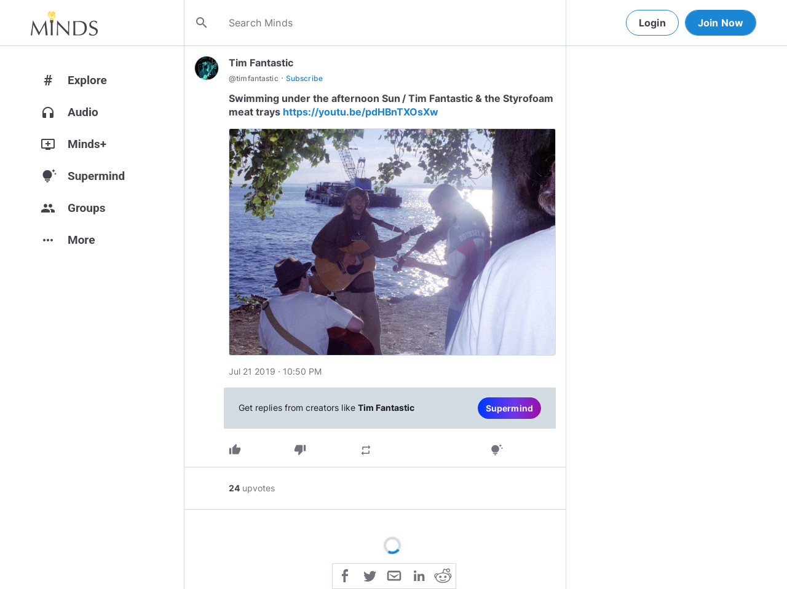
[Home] (64, 23)
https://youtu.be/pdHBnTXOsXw (361, 112)
